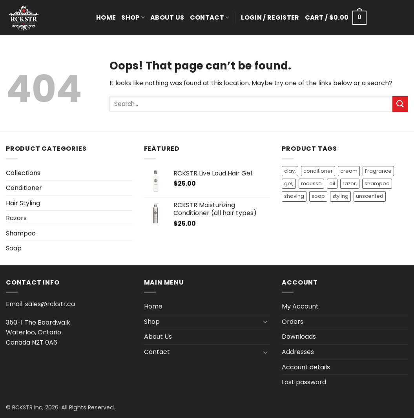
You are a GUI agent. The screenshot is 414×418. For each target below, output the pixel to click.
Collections (23, 172)
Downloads (299, 336)
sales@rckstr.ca (50, 303)
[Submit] (400, 103)
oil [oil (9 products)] (332, 183)
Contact (210, 17)
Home (106, 17)
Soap (14, 248)
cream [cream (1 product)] (348, 171)
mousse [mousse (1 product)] (311, 183)
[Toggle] (265, 321)
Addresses (298, 351)
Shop (133, 17)
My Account (300, 306)
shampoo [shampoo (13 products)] (377, 183)
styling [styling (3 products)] (340, 196)
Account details (306, 367)
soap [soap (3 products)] (318, 196)
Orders (292, 321)
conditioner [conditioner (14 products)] (318, 171)
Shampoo (21, 233)
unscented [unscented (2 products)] (369, 196)
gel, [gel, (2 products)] (289, 183)
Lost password (304, 382)
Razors (16, 218)
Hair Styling (23, 203)
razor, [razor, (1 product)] (350, 183)
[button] (270, 18)
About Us (167, 17)
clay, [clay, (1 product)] (290, 171)
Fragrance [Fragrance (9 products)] (378, 171)
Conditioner (24, 187)
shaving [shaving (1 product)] (294, 196)
